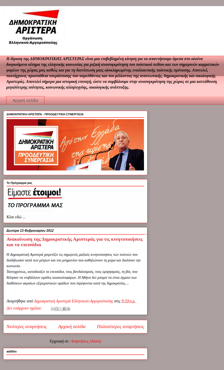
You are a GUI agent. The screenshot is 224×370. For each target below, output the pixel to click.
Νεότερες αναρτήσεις (27, 326)
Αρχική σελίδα (25, 100)
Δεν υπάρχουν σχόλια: (25, 308)
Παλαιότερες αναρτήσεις (120, 326)
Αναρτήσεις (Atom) (86, 341)
